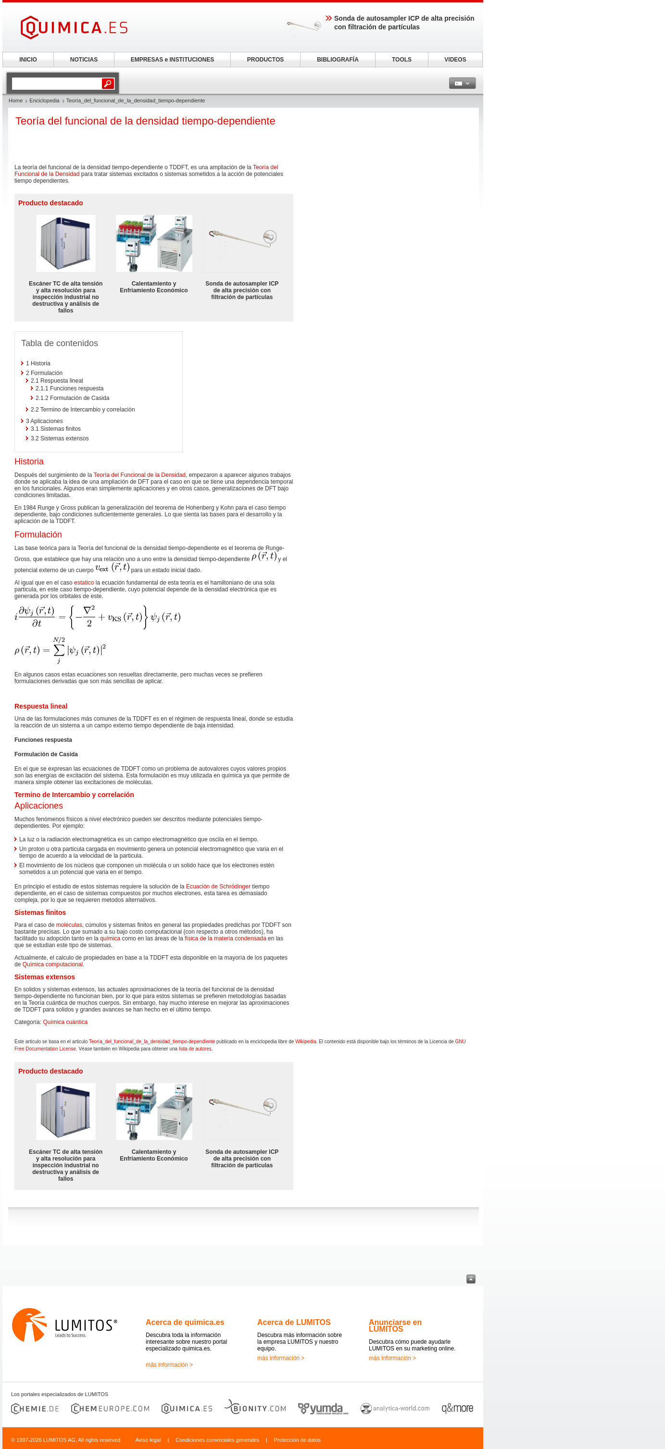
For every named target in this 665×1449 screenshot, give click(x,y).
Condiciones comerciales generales (217, 1440)
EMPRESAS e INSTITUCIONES (172, 59)
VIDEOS (455, 59)
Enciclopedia (44, 100)
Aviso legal (148, 1440)
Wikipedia (305, 1041)
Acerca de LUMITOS (294, 1322)
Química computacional (53, 964)
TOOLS (402, 59)
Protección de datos (297, 1440)
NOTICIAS (84, 59)
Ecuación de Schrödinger (218, 886)
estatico (84, 582)
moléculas (69, 925)
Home (16, 100)
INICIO (28, 59)
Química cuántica (65, 1022)
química (110, 938)
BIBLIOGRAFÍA (338, 59)
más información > (169, 1365)
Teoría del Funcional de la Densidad (140, 475)
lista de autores (195, 1048)
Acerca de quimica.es (185, 1322)
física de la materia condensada (225, 938)
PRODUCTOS (265, 59)
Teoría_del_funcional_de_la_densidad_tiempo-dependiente (152, 1041)
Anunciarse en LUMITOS (395, 1325)
